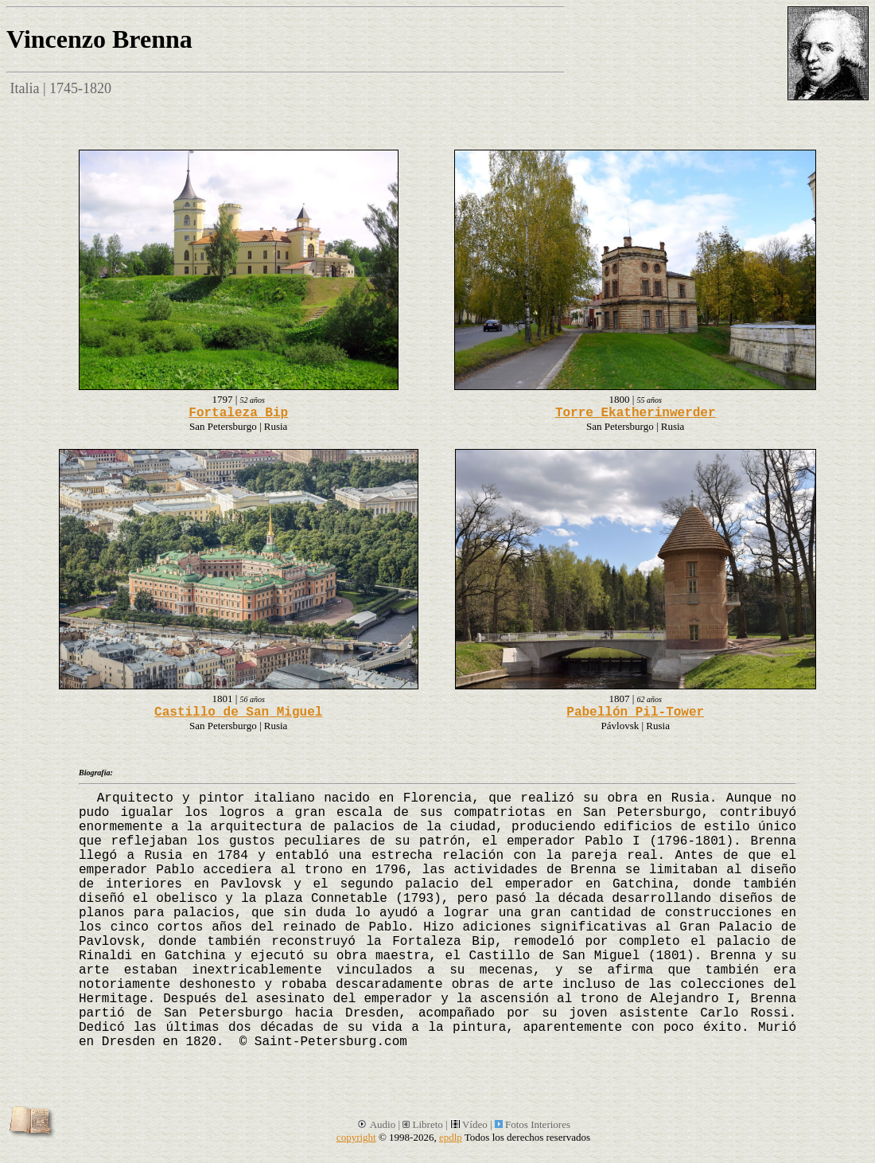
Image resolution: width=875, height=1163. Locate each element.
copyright (356, 1137)
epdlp (450, 1137)
